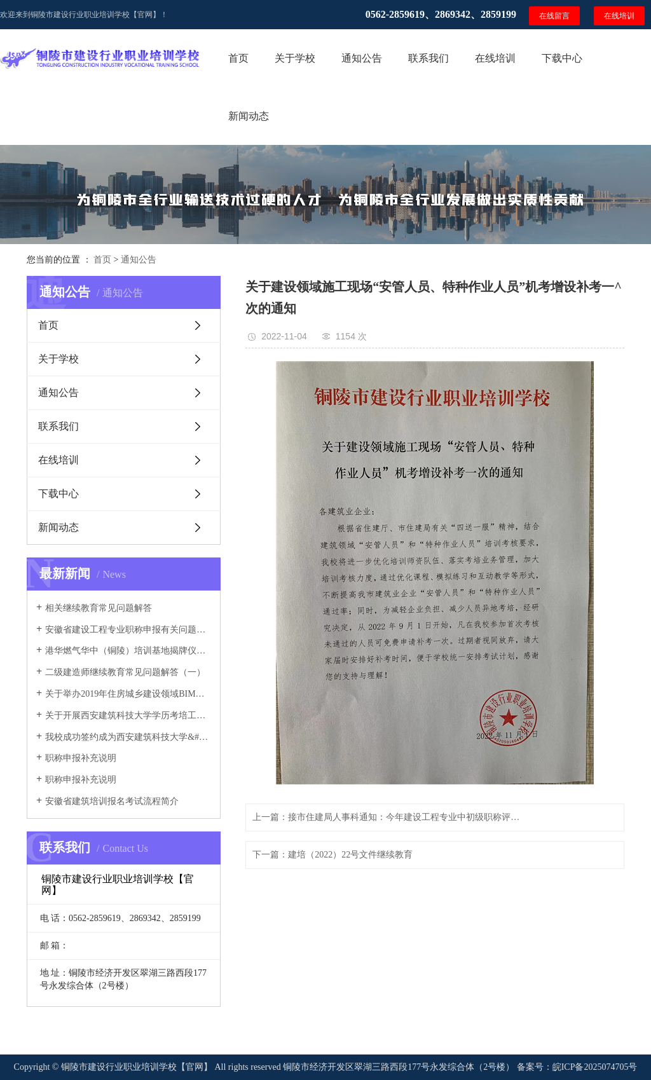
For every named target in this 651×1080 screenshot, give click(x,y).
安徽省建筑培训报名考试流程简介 (112, 801)
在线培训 (619, 15)
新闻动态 (248, 116)
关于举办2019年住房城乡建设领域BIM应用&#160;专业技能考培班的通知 (128, 694)
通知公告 (361, 58)
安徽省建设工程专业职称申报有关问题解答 (128, 629)
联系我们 (428, 58)
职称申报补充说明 (80, 758)
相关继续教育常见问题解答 (98, 608)
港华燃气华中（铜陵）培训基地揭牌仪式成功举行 (128, 650)
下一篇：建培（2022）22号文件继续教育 (332, 854)
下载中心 (562, 58)
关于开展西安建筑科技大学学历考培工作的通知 (128, 715)
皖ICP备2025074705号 (595, 1067)
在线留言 (554, 15)
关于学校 (295, 58)
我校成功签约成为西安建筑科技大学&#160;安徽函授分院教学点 (128, 737)
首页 (238, 58)
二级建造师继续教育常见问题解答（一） (125, 672)
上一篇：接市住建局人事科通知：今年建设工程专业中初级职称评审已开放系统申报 (389, 817)
